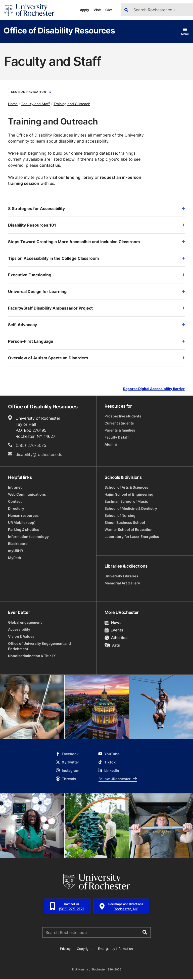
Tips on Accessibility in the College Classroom (96, 258)
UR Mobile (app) (22, 522)
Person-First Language (96, 341)
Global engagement (25, 622)
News (113, 622)
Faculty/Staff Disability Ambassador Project (96, 308)
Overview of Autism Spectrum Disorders (96, 358)
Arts (112, 645)
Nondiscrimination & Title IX (32, 655)
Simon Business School (125, 522)
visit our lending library (71, 177)
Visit (97, 10)
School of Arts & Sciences (126, 487)
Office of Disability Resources (59, 30)
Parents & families (120, 430)
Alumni (111, 444)
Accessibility (19, 629)
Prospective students (123, 416)
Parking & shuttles (23, 529)
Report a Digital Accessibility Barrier (154, 389)
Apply (84, 10)
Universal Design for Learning (96, 291)
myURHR (15, 550)
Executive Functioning (96, 275)
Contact (15, 501)
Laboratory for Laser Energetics (132, 536)
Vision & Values (21, 636)
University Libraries (121, 576)
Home (13, 103)
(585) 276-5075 (31, 445)
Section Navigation (31, 92)
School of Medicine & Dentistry (131, 508)
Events (114, 630)
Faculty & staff (117, 437)
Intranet (15, 487)
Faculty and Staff (35, 103)
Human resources (23, 515)
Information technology (28, 536)
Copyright (84, 948)
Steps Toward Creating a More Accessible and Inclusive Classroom (96, 241)
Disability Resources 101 (96, 225)
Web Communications (27, 494)
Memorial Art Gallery (122, 583)
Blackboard (18, 543)
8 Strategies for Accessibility (96, 208)
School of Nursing (120, 515)
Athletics (116, 637)
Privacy (65, 948)
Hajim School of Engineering (129, 494)
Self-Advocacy (96, 324)
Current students (119, 423)
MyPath (14, 557)
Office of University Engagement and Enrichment (39, 646)
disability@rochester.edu (39, 454)
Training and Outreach (72, 103)
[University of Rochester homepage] (29, 10)
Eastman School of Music (126, 501)
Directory (16, 508)
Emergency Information (115, 948)
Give (109, 10)
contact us (49, 165)
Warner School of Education (129, 529)
